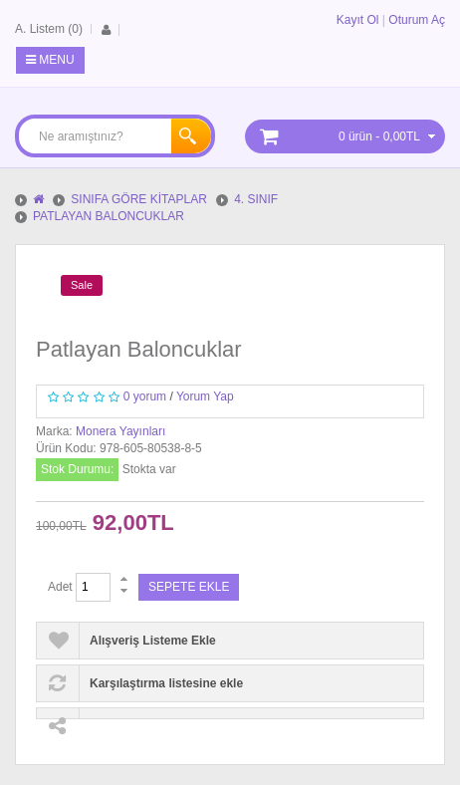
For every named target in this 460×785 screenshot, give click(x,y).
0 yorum (144, 396)
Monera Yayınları (120, 431)
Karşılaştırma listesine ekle (166, 683)
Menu (50, 60)
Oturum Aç (416, 20)
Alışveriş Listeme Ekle (153, 641)
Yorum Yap (205, 396)
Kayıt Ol (358, 20)
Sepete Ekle (188, 587)
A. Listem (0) (49, 29)
